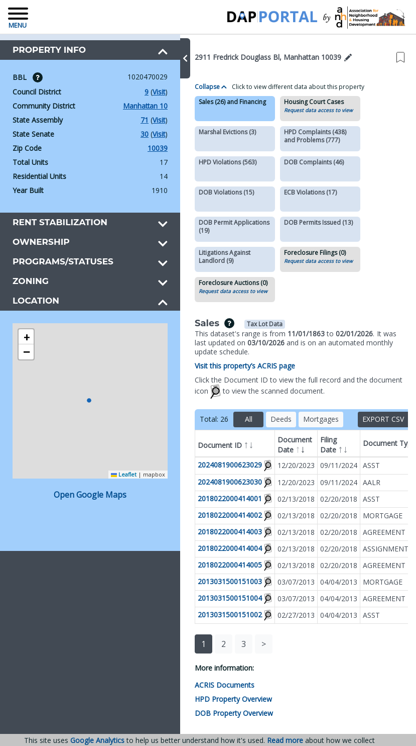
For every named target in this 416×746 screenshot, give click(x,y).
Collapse (198, 87)
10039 (144, 148)
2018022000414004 (217, 548)
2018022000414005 (217, 565)
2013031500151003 (217, 581)
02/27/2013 (283, 615)
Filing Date (321, 445)
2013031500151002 (217, 614)
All (235, 419)
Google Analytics (97, 740)
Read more (285, 740)
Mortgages (308, 419)
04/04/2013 (325, 582)
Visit (145, 92)
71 (131, 120)
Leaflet (110, 461)
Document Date (281, 445)
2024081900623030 (217, 481)
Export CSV (377, 419)
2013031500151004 (217, 598)
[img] (38, 77)
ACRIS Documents (211, 685)
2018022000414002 (217, 515)
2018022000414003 (217, 531)
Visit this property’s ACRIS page (232, 365)
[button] (172, 58)
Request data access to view (305, 110)
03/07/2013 (283, 582)
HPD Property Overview (220, 699)
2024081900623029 (217, 465)
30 (131, 134)
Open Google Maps (83, 481)
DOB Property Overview (221, 713)
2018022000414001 (217, 498)
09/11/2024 (325, 465)
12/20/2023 (283, 465)
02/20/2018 (325, 499)
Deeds (268, 419)
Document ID (213, 444)
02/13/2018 (283, 499)
